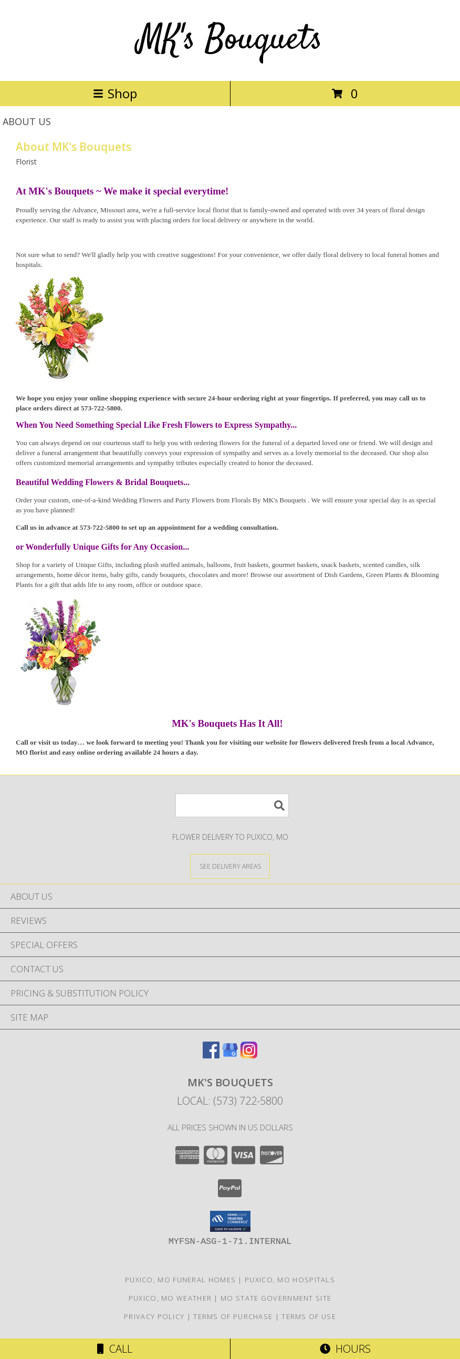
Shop (115, 93)
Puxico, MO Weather (170, 1298)
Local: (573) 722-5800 (230, 1101)
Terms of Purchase (233, 1316)
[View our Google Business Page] (230, 1055)
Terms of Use (308, 1316)
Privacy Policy (154, 1316)
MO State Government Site (276, 1298)
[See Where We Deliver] (230, 866)
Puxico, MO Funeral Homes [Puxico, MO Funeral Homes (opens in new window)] (180, 1279)
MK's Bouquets (230, 40)
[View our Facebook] (211, 1055)
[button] (230, 1221)
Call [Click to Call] (114, 1349)
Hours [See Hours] (345, 1349)
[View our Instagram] (249, 1055)
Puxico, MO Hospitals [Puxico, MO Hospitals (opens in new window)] (290, 1279)
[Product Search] (232, 805)
